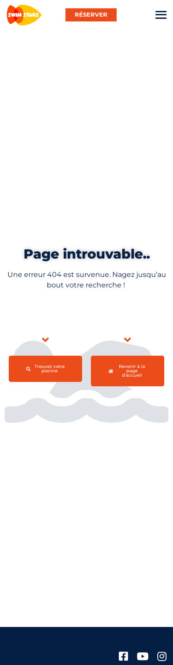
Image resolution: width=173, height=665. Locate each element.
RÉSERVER (91, 14)
